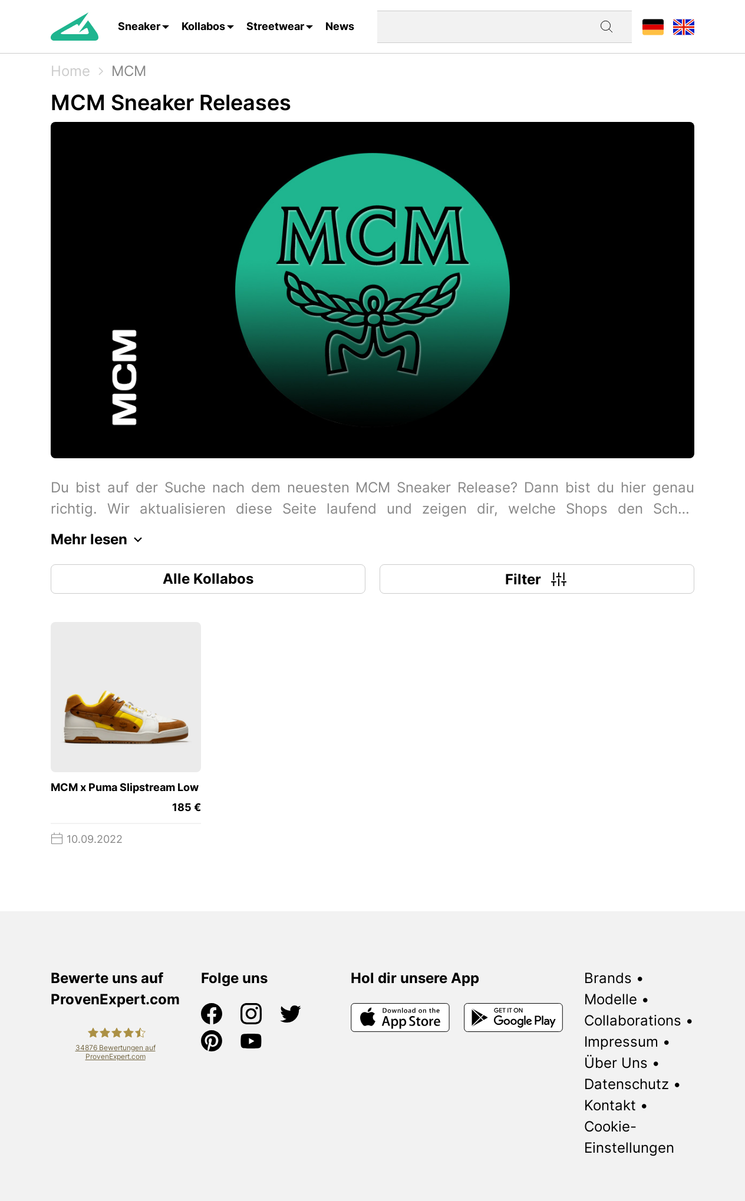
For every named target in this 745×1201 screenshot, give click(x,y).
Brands (608, 978)
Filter (537, 579)
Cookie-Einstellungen (629, 1137)
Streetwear (275, 26)
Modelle (610, 999)
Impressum (621, 1041)
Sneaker (139, 26)
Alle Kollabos (208, 578)
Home (70, 71)
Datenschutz (626, 1084)
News (339, 26)
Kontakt (610, 1105)
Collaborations (632, 1020)
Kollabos (203, 26)
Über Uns (616, 1062)
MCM (128, 71)
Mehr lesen (100, 539)
